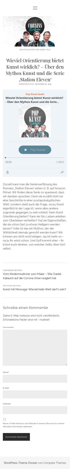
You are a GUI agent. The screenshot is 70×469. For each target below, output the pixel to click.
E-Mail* (6, 388)
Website (7, 404)
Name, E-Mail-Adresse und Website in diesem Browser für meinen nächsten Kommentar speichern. (33, 425)
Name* (6, 372)
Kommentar (8, 327)
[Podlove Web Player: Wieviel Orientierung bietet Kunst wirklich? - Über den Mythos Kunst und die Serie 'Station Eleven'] (35, 133)
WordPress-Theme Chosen (20, 462)
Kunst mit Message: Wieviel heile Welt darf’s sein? (34, 289)
